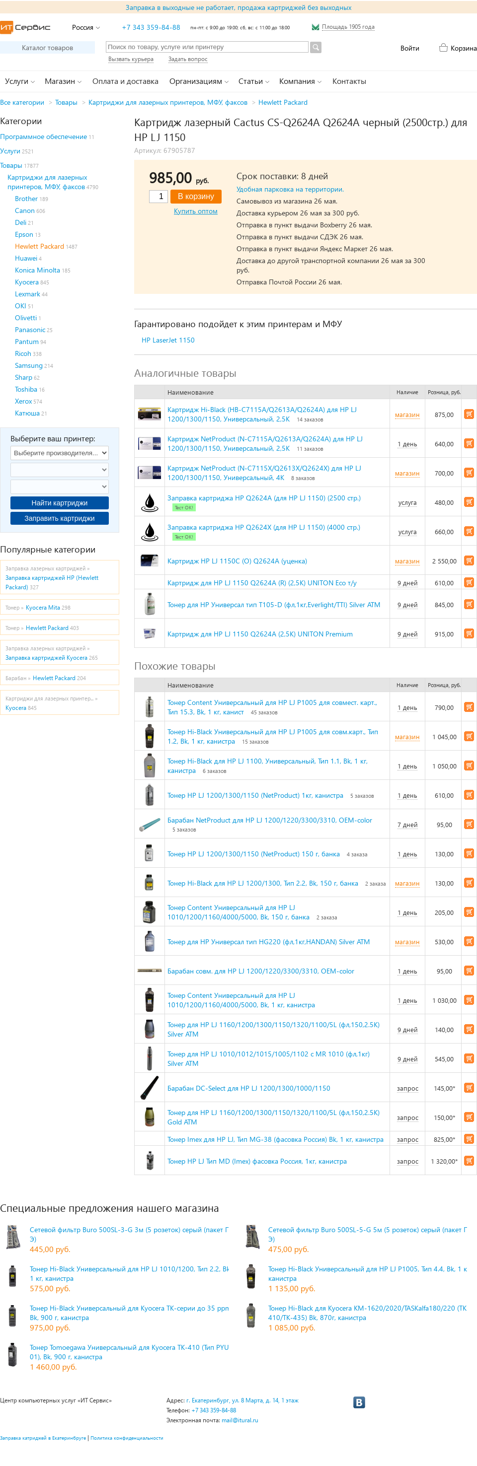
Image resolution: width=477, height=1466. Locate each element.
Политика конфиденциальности (126, 1438)
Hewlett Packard (283, 102)
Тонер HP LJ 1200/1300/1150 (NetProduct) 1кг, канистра (255, 795)
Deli (20, 222)
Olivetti (26, 317)
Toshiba (26, 389)
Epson (24, 234)
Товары (66, 102)
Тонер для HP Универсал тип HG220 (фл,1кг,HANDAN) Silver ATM (268, 941)
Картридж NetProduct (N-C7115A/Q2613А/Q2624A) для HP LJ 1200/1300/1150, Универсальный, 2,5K (265, 443)
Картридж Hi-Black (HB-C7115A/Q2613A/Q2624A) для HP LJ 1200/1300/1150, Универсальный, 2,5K (262, 414)
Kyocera (27, 281)
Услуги (10, 150)
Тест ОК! (184, 507)
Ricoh (23, 353)
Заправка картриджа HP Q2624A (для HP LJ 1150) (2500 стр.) (264, 497)
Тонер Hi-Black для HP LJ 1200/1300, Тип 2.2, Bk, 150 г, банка (262, 883)
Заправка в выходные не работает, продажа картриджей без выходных (238, 7)
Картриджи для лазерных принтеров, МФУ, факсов (167, 102)
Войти (409, 48)
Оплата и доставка (125, 80)
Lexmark (27, 293)
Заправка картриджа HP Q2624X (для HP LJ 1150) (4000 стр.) (263, 527)
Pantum (27, 341)
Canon (25, 210)
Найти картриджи (60, 503)
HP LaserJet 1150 (168, 340)
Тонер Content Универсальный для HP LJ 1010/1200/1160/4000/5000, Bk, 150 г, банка (238, 912)
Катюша (27, 413)
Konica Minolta (37, 270)
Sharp (23, 377)
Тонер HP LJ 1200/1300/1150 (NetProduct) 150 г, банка (253, 853)
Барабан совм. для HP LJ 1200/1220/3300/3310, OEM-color (260, 971)
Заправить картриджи (59, 518)
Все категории (22, 102)
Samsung (29, 365)
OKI (20, 305)
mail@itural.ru (240, 1420)
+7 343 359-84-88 (151, 27)
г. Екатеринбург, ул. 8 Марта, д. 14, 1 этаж (242, 1400)
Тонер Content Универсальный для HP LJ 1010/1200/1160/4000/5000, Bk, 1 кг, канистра (241, 999)
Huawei (26, 258)
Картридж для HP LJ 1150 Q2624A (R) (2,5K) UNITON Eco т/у (262, 582)
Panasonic (30, 329)
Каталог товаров (47, 47)
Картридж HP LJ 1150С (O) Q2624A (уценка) (237, 560)
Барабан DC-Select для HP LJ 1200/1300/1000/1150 (248, 1088)
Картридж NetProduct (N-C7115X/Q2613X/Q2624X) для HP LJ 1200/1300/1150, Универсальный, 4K (264, 472)
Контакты (349, 80)
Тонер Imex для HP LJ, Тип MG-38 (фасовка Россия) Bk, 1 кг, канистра (275, 1139)
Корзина (464, 48)
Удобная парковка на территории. (290, 189)
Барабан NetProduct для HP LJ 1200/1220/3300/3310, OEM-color (269, 820)
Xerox (23, 401)
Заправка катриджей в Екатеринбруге (43, 1438)
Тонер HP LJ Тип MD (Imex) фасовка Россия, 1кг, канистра (257, 1161)
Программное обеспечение (43, 136)
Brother (26, 198)
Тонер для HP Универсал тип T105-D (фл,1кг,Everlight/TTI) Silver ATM (274, 604)
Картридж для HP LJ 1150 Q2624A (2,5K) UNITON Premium (260, 633)
